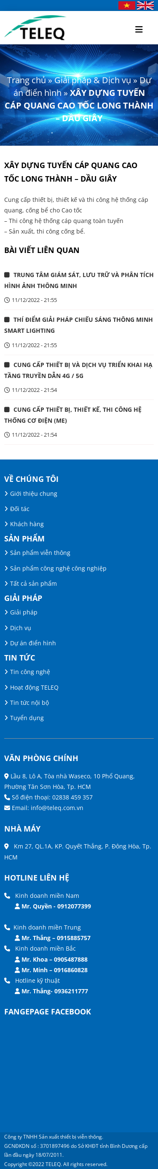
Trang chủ (26, 80)
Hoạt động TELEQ (34, 687)
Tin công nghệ (30, 672)
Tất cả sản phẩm (33, 583)
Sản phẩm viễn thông (40, 553)
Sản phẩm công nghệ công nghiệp (58, 568)
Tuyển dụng (27, 718)
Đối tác (19, 509)
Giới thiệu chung (33, 493)
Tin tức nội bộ (29, 703)
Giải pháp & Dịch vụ (92, 80)
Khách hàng (27, 524)
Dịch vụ (20, 628)
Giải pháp (23, 612)
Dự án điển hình (33, 643)
